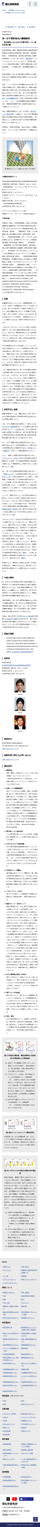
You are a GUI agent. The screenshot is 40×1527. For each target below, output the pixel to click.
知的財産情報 (7, 1444)
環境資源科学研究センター (11, 1382)
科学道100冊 (6, 1431)
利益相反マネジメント (27, 1318)
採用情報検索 (7, 1477)
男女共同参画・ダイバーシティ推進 (29, 1313)
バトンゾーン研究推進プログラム (11, 1349)
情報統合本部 (25, 1369)
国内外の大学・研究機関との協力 (29, 1466)
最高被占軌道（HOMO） (11, 509)
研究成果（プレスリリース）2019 (15, 12)
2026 (4, 1401)
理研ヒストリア (25, 1431)
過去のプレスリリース (27, 1404)
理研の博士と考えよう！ (28, 1414)
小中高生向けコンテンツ (28, 1424)
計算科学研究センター (9, 1363)
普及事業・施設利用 (27, 1450)
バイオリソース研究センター (29, 1377)
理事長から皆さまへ (9, 1292)
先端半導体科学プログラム (11, 1345)
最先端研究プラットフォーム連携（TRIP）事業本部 (29, 1329)
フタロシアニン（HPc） (11, 458)
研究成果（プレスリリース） (17, 10)
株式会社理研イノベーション (11, 1454)
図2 (14, 514)
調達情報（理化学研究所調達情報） (29, 1271)
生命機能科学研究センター (29, 1372)
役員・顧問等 (25, 1292)
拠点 (22, 1299)
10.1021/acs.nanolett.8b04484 (22, 652)
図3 (21, 538)
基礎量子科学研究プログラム (11, 1340)
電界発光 (29, 58)
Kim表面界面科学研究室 (23, 665)
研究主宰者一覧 (7, 1327)
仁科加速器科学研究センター (29, 1386)
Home (4, 10)
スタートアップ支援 (27, 1453)
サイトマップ (7, 1270)
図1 (12, 466)
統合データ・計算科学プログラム (11, 1334)
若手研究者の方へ (26, 1477)
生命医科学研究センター (10, 1372)
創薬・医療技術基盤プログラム (29, 1340)
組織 (4, 1299)
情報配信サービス (26, 1420)
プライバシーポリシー (9, 1279)
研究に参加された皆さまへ (11, 1318)
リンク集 (5, 1276)
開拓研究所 (24, 1348)
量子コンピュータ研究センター (29, 1364)
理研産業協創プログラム (28, 1345)
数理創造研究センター (27, 1357)
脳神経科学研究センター (10, 1376)
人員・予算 (6, 1303)
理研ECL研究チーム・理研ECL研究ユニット (10, 1359)
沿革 (4, 1296)
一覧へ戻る (21, 27)
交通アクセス (7, 1267)
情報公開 (24, 1306)
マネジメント (25, 1303)
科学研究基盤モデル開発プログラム (29, 1334)
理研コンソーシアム (9, 1459)
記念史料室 (6, 1434)
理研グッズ (6, 1427)
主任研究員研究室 (8, 665)
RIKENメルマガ (27, 1499)
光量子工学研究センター (10, 1385)
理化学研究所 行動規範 (28, 1296)
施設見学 (24, 1427)
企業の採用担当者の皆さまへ (11, 1466)
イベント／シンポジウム (28, 1417)
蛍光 (10, 619)
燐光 (17, 619)
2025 (22, 1401)
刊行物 (5, 1420)
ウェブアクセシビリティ (10, 1283)
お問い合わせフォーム (10, 748)
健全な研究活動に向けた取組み (11, 1313)
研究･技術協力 (7, 1450)
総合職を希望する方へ (9, 1480)
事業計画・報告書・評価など (11, 1307)
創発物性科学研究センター (29, 1382)
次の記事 (32, 27)
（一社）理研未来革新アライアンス (29, 1460)
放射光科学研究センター (10, 1391)
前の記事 (10, 27)
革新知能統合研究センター (11, 1369)
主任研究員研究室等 (9, 1354)
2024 (4, 1404)
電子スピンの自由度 (27, 616)
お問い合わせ (25, 1267)
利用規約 (24, 1276)
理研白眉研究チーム (27, 1354)
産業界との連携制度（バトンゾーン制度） (29, 1445)
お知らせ (5, 1417)
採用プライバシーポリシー (29, 1279)
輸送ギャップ (9, 474)
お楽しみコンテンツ (9, 1424)
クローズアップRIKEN (9, 1414)
